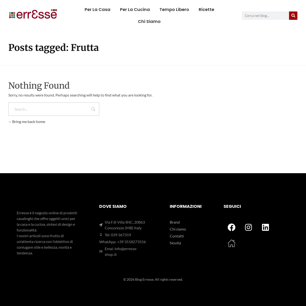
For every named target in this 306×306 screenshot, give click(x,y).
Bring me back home (26, 121)
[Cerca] (293, 15)
